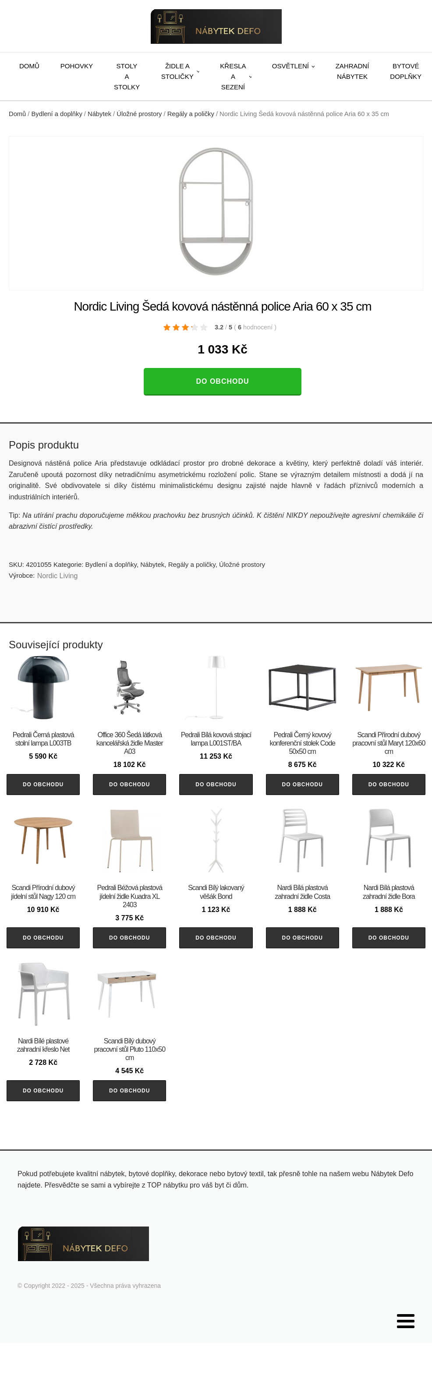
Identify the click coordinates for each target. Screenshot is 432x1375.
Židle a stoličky (177, 71)
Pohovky (76, 66)
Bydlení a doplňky (57, 113)
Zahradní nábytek (352, 71)
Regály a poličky (190, 113)
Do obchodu (222, 381)
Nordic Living (57, 576)
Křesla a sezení (233, 76)
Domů (29, 66)
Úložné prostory (139, 113)
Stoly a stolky (127, 76)
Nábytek (99, 113)
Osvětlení (290, 66)
